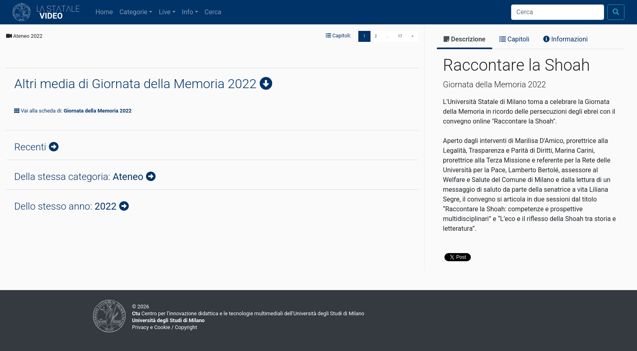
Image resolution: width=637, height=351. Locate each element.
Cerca (213, 12)
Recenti (31, 147)
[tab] (464, 40)
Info (187, 12)
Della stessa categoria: (80, 176)
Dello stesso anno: (66, 206)
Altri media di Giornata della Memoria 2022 (137, 83)
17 (400, 36)
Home (105, 11)
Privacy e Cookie (151, 327)
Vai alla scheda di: (73, 111)
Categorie (133, 12)
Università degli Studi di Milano (168, 320)
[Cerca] (557, 12)
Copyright (186, 327)
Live (165, 12)
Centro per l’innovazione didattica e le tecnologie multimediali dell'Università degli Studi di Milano (248, 313)
